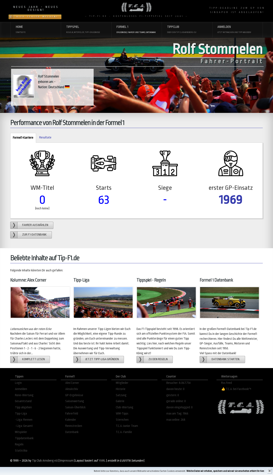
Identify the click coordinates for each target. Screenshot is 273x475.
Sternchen (122, 420)
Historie (120, 389)
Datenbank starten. (226, 359)
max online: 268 (175, 420)
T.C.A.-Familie (124, 432)
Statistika (21, 450)
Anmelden (21, 389)
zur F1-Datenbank (34, 234)
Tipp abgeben (23, 407)
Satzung (121, 395)
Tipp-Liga (21, 413)
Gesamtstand (23, 401)
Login (18, 383)
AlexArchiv (71, 389)
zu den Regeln (158, 359)
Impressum (66, 460)
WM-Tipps (122, 413)
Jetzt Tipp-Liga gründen (102, 359)
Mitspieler (21, 432)
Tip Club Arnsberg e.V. (45, 460)
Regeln (19, 444)
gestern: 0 (172, 395)
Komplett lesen (33, 359)
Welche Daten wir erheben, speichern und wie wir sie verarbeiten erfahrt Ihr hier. (225, 471)
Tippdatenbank (24, 438)
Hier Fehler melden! (37, 17)
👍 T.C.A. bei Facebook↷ (236, 389)
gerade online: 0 (176, 401)
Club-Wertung (124, 407)
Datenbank (71, 432)
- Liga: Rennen (23, 420)
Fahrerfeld (71, 413)
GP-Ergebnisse (74, 395)
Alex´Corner (72, 383)
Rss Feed (226, 383)
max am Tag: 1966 (177, 413)
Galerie (120, 401)
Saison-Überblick (75, 407)
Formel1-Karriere (21, 137)
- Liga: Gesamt (24, 426)
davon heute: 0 (175, 389)
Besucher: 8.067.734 (178, 383)
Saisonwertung (74, 401)
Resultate (45, 137)
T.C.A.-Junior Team (127, 426)
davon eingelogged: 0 (179, 407)
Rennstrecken (73, 426)
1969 (230, 200)
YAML (102, 460)
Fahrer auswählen (35, 225)
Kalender (70, 420)
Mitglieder (122, 383)
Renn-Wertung (24, 395)
